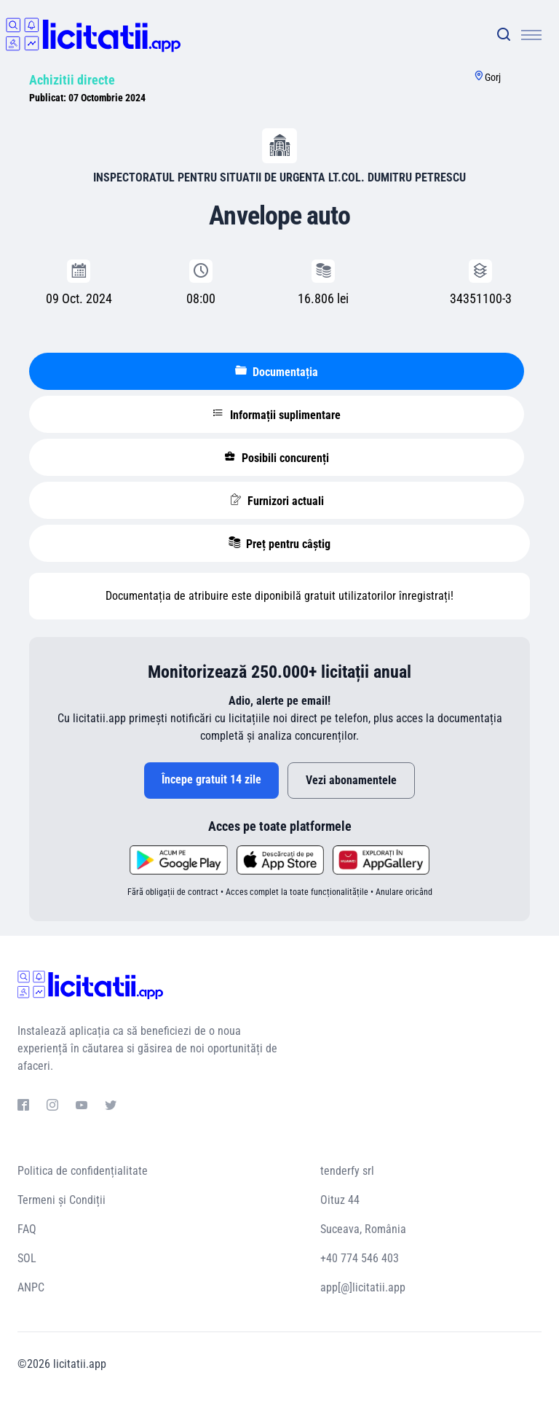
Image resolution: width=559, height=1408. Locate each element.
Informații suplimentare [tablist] (277, 414)
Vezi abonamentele (351, 780)
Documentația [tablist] (276, 371)
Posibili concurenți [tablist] (276, 457)
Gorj (493, 77)
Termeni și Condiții (61, 1200)
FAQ (26, 1229)
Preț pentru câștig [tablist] (279, 543)
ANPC (30, 1287)
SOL (26, 1258)
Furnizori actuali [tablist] (277, 500)
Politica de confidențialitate (82, 1171)
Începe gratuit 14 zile (211, 779)
